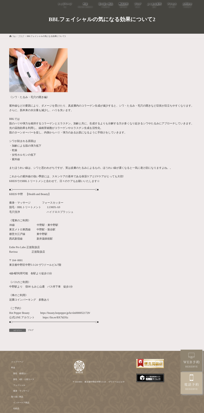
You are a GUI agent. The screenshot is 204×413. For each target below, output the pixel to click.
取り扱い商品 (17, 397)
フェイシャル (19, 385)
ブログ (31, 330)
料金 (13, 367)
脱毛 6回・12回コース (23, 379)
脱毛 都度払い (20, 373)
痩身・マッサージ (21, 391)
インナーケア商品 (21, 402)
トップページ (17, 362)
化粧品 (16, 408)
